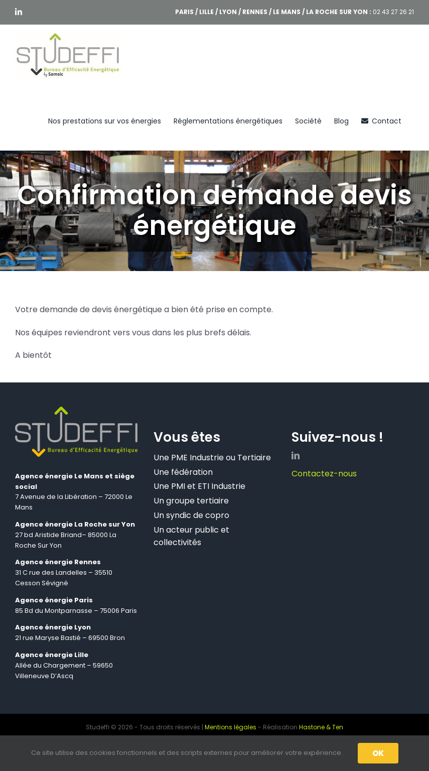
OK (378, 753)
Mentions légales (230, 727)
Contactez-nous (324, 473)
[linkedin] (296, 455)
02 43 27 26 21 (393, 12)
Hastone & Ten (321, 727)
